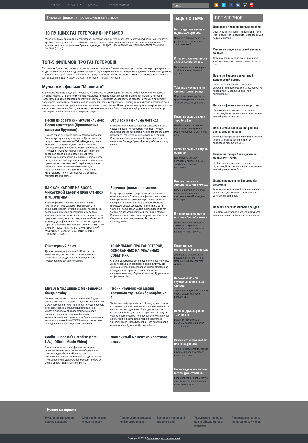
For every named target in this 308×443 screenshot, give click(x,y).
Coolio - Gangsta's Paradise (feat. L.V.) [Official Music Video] (71, 339)
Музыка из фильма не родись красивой (59, 419)
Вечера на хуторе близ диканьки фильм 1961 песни (235, 156)
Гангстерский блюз (60, 245)
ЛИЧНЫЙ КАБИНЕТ (118, 4)
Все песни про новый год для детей (171, 419)
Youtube (252, 5)
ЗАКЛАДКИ (94, 4)
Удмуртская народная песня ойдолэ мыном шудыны (208, 421)
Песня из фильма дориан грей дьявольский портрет (233, 77)
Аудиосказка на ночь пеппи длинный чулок (246, 419)
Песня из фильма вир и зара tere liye (189, 118)
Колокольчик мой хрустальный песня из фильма (189, 281)
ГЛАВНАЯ (56, 4)
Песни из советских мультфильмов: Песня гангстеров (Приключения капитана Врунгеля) (74, 125)
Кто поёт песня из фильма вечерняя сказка (191, 183)
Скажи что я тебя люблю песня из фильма (190, 342)
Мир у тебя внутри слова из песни (94, 419)
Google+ (245, 5)
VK (238, 5)
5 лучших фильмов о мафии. (133, 187)
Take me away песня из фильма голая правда (189, 89)
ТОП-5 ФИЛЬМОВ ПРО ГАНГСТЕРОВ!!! (79, 62)
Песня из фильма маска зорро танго (237, 105)
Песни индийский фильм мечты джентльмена (190, 371)
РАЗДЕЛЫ (73, 4)
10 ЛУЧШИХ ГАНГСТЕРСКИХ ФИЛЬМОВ (84, 33)
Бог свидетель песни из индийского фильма (189, 31)
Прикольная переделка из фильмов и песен (135, 419)
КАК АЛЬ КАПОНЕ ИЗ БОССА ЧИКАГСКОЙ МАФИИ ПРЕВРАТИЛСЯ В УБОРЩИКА (74, 192)
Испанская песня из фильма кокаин (237, 27)
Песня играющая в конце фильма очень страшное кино (235, 130)
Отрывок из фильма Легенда (134, 120)
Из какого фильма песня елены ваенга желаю (190, 60)
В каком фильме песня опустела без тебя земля (190, 215)
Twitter (224, 5)
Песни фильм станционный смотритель (191, 247)
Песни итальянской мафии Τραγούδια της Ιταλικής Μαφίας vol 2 (138, 293)
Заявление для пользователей (164, 438)
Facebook (231, 5)
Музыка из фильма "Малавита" (73, 87)
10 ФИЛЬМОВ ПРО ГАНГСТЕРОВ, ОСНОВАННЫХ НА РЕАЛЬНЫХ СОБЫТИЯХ (136, 250)
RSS (216, 5)
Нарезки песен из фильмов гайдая (236, 207)
